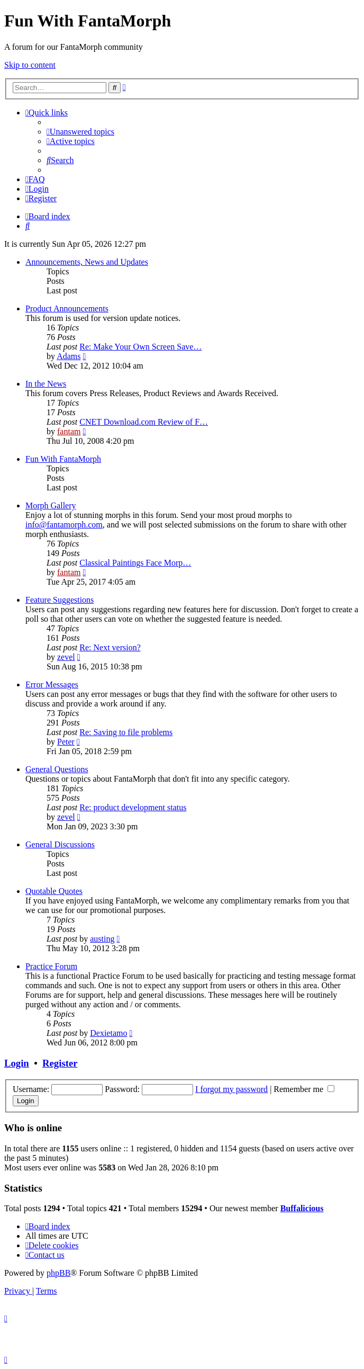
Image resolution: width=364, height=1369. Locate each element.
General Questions (56, 769)
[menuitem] (80, 131)
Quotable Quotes (54, 891)
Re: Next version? (110, 647)
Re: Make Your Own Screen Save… (140, 346)
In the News (45, 383)
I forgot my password (231, 1089)
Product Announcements (66, 308)
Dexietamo (108, 1032)
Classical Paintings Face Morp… (135, 562)
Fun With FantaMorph (63, 458)
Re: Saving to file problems (125, 732)
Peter (66, 741)
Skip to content (30, 64)
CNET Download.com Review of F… (143, 421)
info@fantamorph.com (64, 524)
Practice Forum (51, 966)
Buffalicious (302, 1208)
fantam (68, 431)
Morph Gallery (50, 505)
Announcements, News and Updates (86, 261)
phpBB (58, 1272)
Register (59, 1063)
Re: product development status (132, 807)
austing (102, 938)
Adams (68, 356)
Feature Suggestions (59, 599)
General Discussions (60, 844)
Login (16, 1063)
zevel (66, 656)
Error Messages (51, 684)
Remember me (304, 1089)
